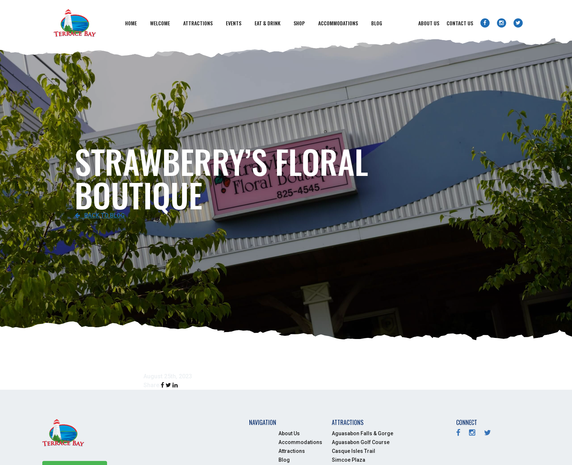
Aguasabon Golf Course (361, 442)
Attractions (198, 23)
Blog (376, 23)
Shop (299, 23)
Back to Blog (100, 215)
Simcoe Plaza (348, 460)
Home (131, 23)
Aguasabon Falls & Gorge (362, 433)
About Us (428, 23)
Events (233, 23)
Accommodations (338, 23)
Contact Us (460, 23)
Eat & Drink (267, 23)
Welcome (160, 23)
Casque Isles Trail (353, 451)
